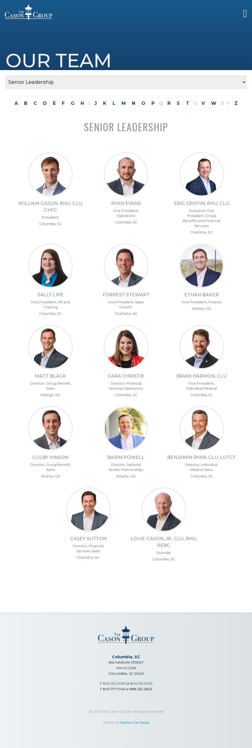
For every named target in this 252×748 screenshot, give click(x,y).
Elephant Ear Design (135, 722)
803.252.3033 (114, 683)
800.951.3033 (141, 683)
